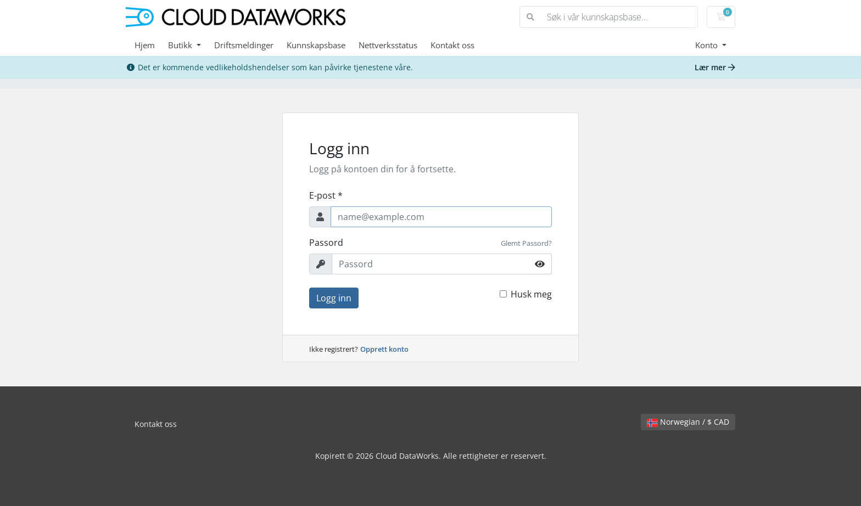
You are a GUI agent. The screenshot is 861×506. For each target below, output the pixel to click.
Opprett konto (384, 349)
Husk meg (531, 294)
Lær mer (715, 67)
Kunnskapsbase (316, 45)
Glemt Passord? (526, 243)
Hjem (145, 45)
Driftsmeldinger (243, 45)
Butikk (181, 45)
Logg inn (333, 298)
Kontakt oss (452, 45)
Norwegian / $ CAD (688, 422)
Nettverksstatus (388, 45)
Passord (326, 243)
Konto (707, 45)
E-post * (326, 195)
